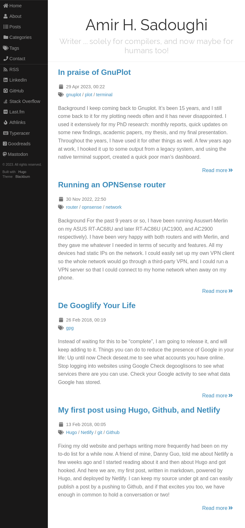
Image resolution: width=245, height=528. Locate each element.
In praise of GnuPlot (94, 72)
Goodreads (17, 143)
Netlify (87, 432)
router (72, 207)
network (114, 207)
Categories (17, 37)
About (12, 16)
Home (12, 5)
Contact (14, 58)
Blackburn (23, 176)
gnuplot (73, 94)
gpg (70, 327)
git (99, 432)
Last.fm (14, 111)
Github (112, 432)
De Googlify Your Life (97, 305)
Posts (12, 26)
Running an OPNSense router (112, 184)
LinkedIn (15, 80)
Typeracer (16, 133)
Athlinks (14, 122)
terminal (104, 94)
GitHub (13, 90)
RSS (11, 69)
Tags (11, 48)
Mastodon (15, 154)
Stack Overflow (22, 101)
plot (88, 94)
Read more (218, 170)
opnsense (91, 207)
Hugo (22, 172)
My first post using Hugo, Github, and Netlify (139, 410)
